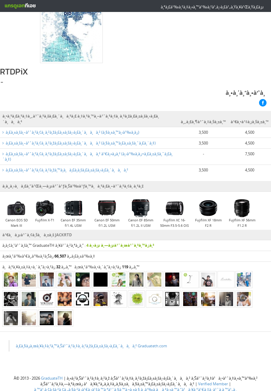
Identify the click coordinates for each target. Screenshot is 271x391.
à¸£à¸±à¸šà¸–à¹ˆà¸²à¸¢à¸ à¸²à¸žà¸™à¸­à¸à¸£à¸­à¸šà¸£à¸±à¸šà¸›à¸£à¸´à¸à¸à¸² (65, 142)
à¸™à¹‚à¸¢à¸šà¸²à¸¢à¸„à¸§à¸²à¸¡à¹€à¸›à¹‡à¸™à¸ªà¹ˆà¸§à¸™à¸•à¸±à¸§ (87, 362)
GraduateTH (52, 351)
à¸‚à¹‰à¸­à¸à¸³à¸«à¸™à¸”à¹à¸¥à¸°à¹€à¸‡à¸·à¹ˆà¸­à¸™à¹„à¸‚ (189, 362)
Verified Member (213, 356)
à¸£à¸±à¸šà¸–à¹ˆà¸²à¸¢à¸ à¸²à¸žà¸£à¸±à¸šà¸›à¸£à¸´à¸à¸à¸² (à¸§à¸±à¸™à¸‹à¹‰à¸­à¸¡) (70, 105)
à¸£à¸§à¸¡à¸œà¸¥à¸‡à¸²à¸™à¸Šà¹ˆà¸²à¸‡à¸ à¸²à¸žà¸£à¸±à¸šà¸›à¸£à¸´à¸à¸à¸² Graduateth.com (91, 318)
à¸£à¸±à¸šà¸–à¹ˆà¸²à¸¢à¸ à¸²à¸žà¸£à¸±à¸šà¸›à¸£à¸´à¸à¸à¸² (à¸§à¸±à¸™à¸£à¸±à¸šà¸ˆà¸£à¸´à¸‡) (79, 115)
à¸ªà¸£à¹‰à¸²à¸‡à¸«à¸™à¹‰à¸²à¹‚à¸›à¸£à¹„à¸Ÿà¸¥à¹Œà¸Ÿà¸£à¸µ (212, 7)
